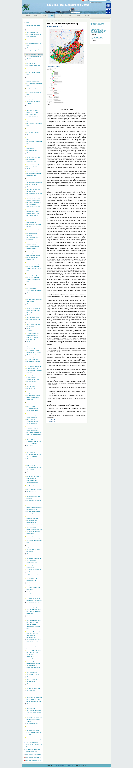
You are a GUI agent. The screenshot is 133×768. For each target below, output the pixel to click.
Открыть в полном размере (53, 66)
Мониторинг (61, 15)
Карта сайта (26, 0)
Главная (28, 15)
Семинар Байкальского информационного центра (97, 38)
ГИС (52, 15)
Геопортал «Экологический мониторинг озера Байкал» (97, 24)
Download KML (52, 419)
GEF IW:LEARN (57, 765)
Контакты (42, 0)
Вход (88, 0)
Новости (45, 15)
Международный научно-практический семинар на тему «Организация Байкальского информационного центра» (98, 31)
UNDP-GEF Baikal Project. (68, 765)
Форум (78, 15)
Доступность (34, 0)
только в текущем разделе (96, 2)
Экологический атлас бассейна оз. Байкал (68, 19)
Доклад (36, 15)
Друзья (70, 15)
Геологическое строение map (55, 26)
